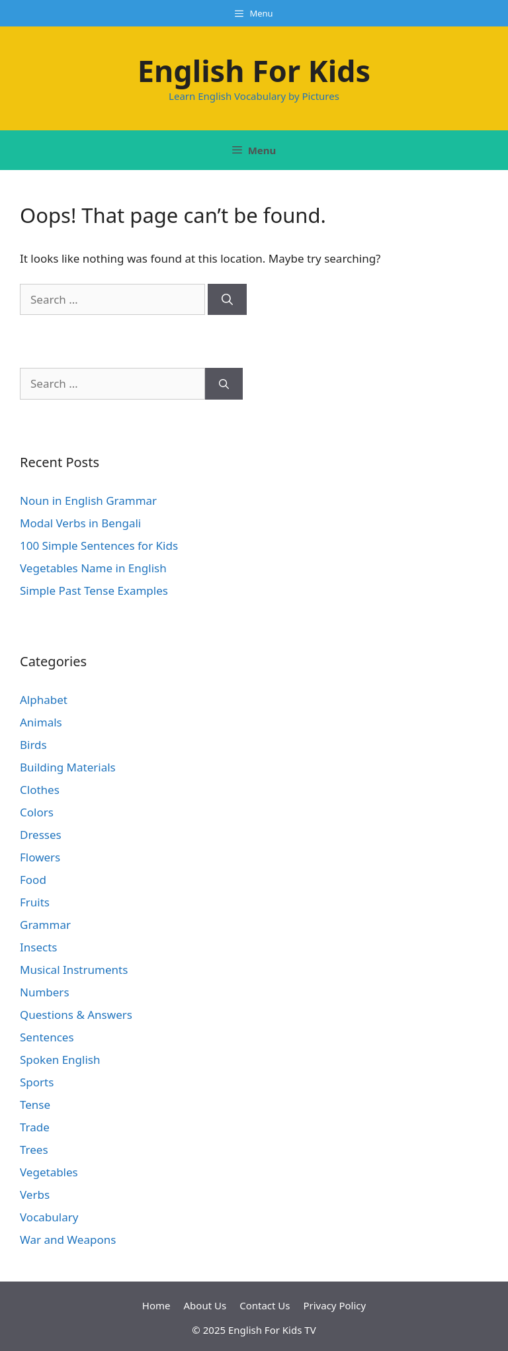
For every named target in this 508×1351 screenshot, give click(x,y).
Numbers (44, 992)
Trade (35, 1127)
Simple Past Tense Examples (94, 590)
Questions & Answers (76, 1014)
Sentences (47, 1037)
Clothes (40, 789)
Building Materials (68, 767)
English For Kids (254, 70)
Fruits (35, 902)
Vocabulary (49, 1217)
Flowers (40, 857)
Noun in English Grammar (88, 500)
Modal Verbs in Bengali (80, 523)
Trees (34, 1149)
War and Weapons (68, 1239)
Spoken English (60, 1059)
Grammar (45, 924)
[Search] (227, 300)
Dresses (41, 834)
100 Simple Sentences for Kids (99, 545)
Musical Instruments (74, 969)
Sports (37, 1082)
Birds (33, 744)
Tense (35, 1104)
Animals (41, 722)
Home (156, 1305)
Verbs (35, 1194)
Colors (37, 812)
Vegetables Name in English (93, 568)
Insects (38, 947)
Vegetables (49, 1172)
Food (33, 879)
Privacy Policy (334, 1305)
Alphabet (43, 699)
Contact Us (264, 1305)
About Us (205, 1305)
